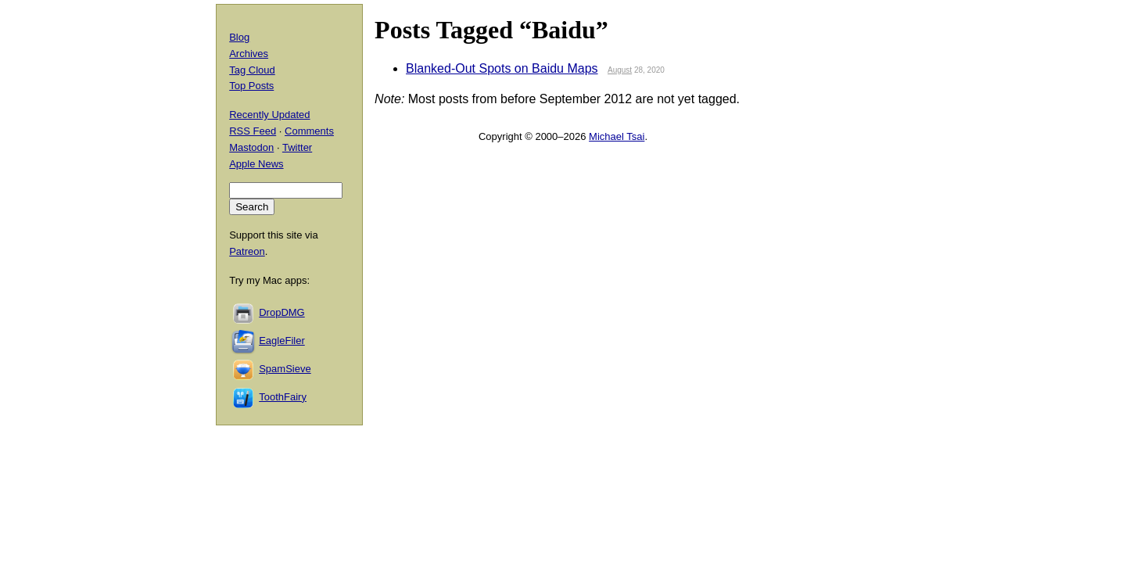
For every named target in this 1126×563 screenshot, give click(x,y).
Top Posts (251, 85)
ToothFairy (283, 397)
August (620, 70)
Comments (309, 131)
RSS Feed (252, 131)
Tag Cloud (252, 70)
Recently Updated (269, 114)
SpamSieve (284, 369)
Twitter (297, 147)
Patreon (247, 251)
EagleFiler (282, 340)
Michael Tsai (616, 136)
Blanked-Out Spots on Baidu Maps (501, 68)
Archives (248, 53)
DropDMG (282, 312)
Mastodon (251, 147)
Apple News (256, 164)
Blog (239, 37)
